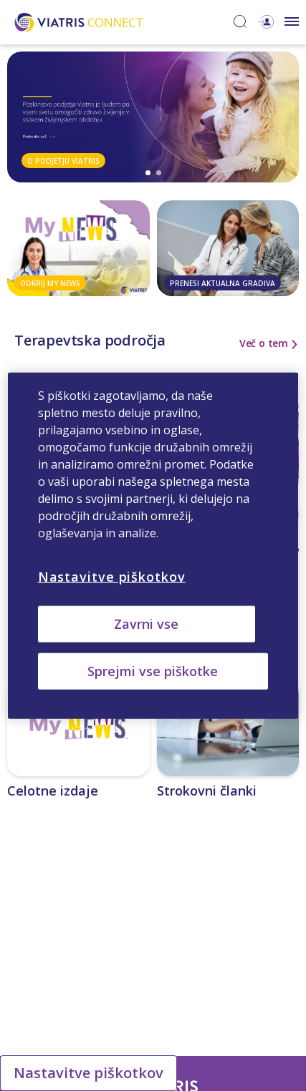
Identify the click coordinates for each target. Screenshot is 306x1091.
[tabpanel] (153, 117)
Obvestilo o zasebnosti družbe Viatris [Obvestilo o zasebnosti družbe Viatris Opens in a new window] (115, 962)
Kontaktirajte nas (63, 945)
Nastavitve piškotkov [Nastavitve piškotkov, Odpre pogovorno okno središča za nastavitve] (112, 575)
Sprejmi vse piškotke (152, 671)
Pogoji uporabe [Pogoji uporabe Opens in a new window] (232, 962)
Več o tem (263, 344)
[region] (153, 545)
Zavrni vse (146, 623)
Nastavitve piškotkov (88, 1072)
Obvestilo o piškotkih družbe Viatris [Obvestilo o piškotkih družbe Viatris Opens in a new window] (153, 979)
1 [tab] (147, 172)
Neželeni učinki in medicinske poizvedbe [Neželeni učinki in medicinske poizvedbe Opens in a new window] (190, 945)
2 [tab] (158, 172)
